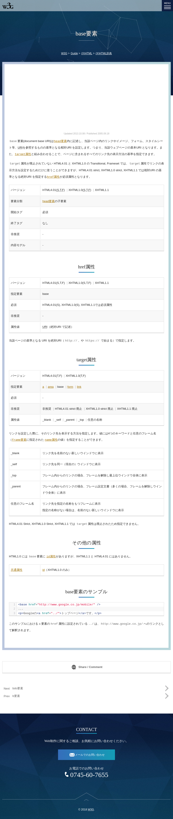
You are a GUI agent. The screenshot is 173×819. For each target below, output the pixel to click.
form (70, 386)
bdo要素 (18, 688)
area (51, 386)
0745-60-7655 (89, 774)
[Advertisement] (86, 100)
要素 (60, 141)
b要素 (16, 696)
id (43, 570)
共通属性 (16, 570)
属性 (23, 154)
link (79, 386)
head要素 (48, 201)
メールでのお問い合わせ (90, 754)
